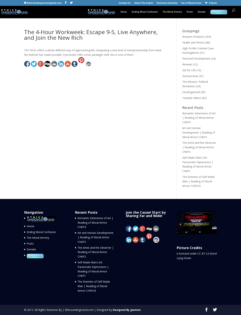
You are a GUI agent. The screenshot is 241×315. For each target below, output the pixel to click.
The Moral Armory (172, 12)
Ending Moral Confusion (145, 12)
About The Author (143, 3)
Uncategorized (191, 92)
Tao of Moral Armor (191, 3)
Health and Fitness (193, 42)
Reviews (187, 64)
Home (123, 12)
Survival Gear (190, 76)
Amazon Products (193, 36)
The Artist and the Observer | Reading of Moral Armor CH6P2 (199, 147)
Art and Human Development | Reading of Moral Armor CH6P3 (198, 132)
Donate (201, 12)
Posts (190, 12)
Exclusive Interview (167, 3)
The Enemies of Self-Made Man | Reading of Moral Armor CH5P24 (198, 181)
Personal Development (196, 58)
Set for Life (189, 70)
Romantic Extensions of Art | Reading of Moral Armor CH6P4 (199, 118)
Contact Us (124, 3)
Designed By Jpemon (127, 310)
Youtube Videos (191, 98)
